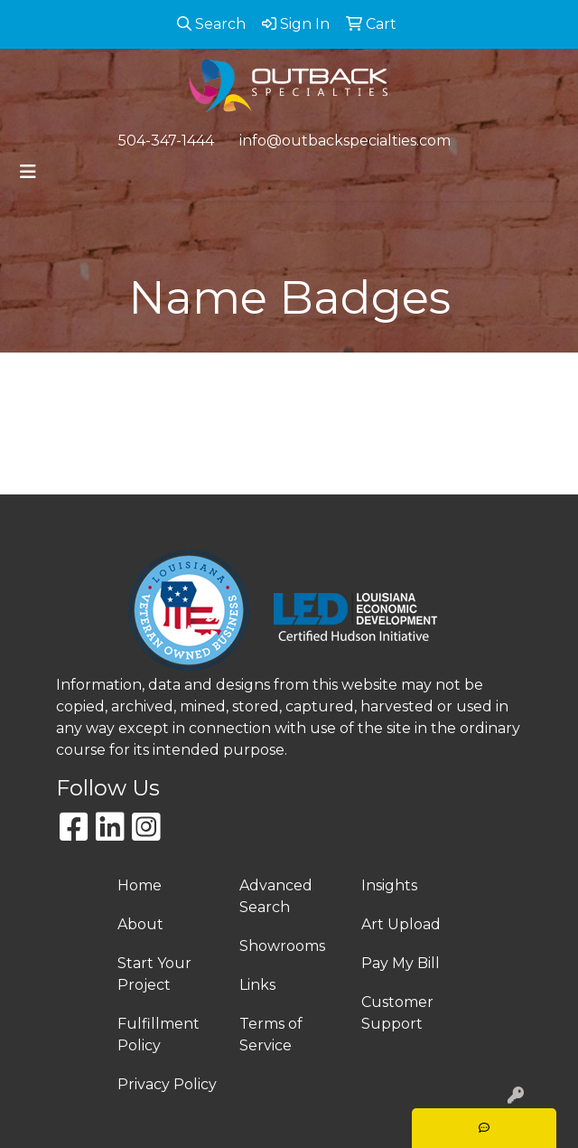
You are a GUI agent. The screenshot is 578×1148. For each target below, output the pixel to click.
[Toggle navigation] (28, 171)
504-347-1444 (166, 140)
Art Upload (401, 924)
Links (257, 984)
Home (139, 885)
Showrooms (282, 946)
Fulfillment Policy (158, 1034)
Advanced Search (275, 896)
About (140, 924)
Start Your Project (154, 974)
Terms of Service (271, 1034)
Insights (389, 885)
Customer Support (397, 1012)
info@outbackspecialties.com (345, 140)
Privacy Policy (167, 1084)
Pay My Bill (400, 963)
